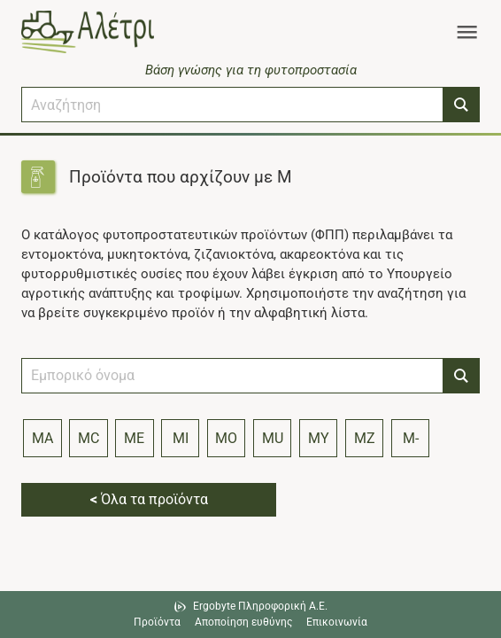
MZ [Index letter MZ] (364, 438)
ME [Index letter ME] (134, 438)
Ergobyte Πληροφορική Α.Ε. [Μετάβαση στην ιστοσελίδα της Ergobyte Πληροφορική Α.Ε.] (260, 606)
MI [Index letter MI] (181, 438)
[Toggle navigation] (467, 32)
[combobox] (232, 104)
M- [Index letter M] (411, 438)
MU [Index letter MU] (272, 438)
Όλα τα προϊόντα (149, 499)
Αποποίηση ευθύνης (243, 622)
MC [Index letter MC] (88, 438)
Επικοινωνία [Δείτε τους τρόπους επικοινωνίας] (336, 622)
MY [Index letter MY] (318, 438)
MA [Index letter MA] (42, 438)
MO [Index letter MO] (226, 438)
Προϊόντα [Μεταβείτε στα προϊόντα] (157, 622)
